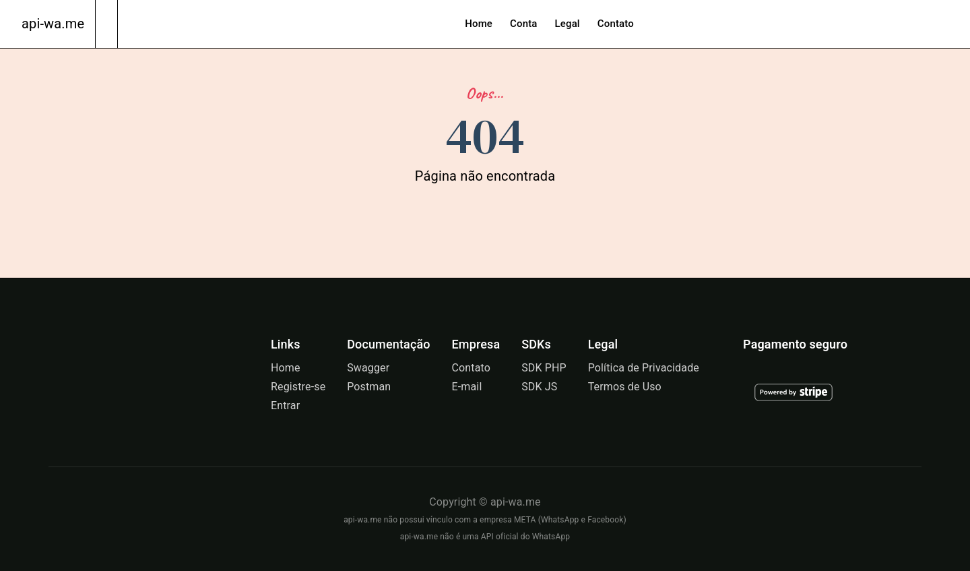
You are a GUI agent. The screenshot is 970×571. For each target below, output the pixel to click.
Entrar (285, 405)
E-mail (466, 386)
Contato (615, 24)
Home (478, 24)
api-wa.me (53, 24)
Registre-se (298, 386)
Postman (369, 386)
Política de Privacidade (643, 367)
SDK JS (539, 386)
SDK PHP (544, 367)
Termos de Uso (624, 386)
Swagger (368, 367)
